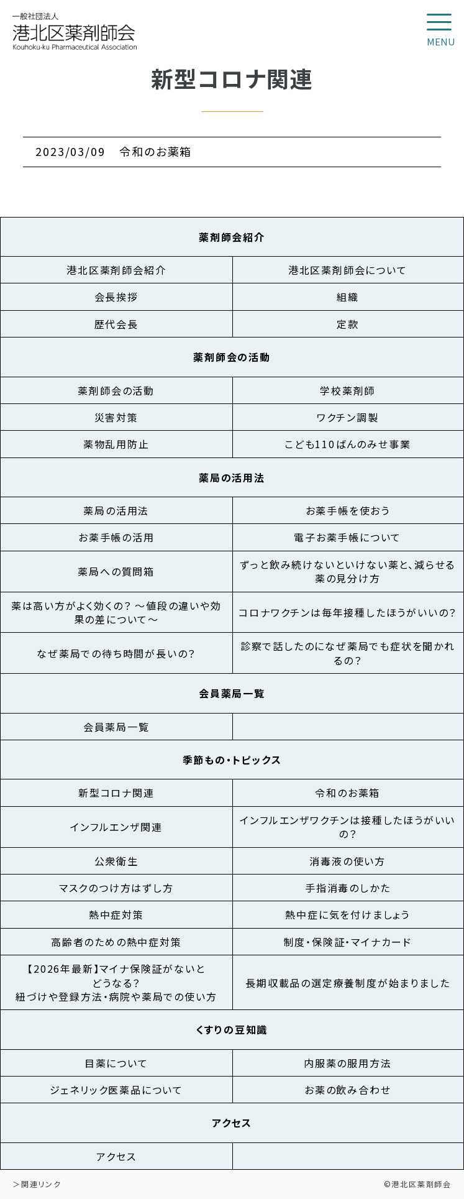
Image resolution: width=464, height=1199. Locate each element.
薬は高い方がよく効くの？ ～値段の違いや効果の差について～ (116, 612)
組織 (348, 296)
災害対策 (116, 417)
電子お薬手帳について (347, 537)
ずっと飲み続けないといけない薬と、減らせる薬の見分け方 (347, 571)
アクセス (116, 1156)
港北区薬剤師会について (347, 269)
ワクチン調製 (348, 417)
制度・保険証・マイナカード (348, 941)
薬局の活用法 (116, 510)
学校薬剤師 (347, 390)
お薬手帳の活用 (116, 537)
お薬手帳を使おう (348, 510)
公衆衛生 (116, 860)
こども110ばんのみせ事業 (347, 443)
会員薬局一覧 (116, 726)
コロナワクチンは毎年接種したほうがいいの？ (348, 612)
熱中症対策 (116, 914)
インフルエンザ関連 (116, 826)
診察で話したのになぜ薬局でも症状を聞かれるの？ (347, 652)
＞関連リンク (36, 1183)
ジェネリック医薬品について (116, 1089)
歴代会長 (116, 323)
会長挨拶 (116, 296)
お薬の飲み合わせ (347, 1089)
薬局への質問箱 (116, 571)
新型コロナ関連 (116, 792)
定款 (348, 323)
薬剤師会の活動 (116, 390)
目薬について (116, 1062)
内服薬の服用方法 (347, 1062)
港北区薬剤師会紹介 (116, 269)
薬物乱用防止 (116, 443)
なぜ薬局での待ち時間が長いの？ (116, 653)
